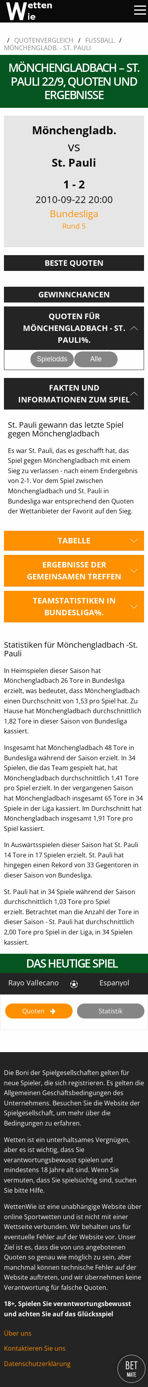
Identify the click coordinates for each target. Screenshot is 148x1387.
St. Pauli (74, 162)
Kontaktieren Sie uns (35, 1348)
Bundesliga (74, 219)
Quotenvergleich (43, 40)
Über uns (18, 1333)
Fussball (99, 40)
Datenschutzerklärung (37, 1363)
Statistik (110, 1011)
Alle (95, 359)
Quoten (34, 1011)
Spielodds (52, 359)
